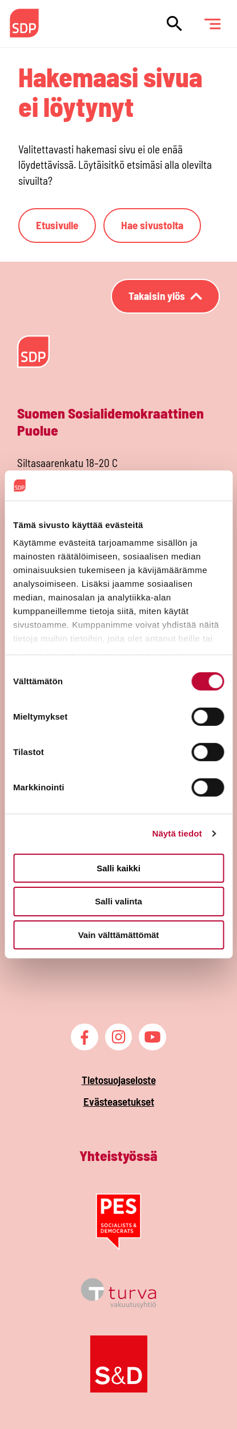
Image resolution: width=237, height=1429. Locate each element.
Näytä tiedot (177, 833)
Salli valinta (118, 901)
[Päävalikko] (212, 23)
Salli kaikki (118, 867)
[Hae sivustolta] (174, 23)
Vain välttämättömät (118, 935)
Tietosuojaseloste (119, 1079)
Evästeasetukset (118, 1101)
